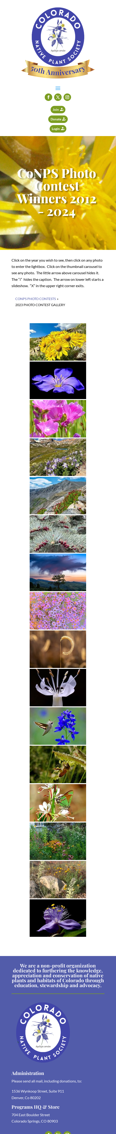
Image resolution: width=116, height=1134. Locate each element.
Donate (56, 119)
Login (56, 129)
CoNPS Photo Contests (35, 299)
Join (56, 109)
